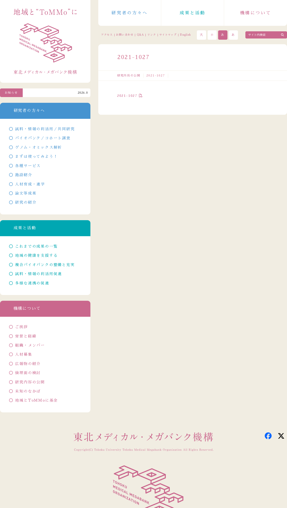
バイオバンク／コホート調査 (42, 138)
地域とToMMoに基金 (36, 400)
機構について (255, 13)
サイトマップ (168, 34)
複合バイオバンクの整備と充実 (45, 265)
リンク (151, 34)
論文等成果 (25, 193)
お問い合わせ (124, 34)
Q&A (140, 34)
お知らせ (11, 92)
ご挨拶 (21, 327)
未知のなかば (28, 391)
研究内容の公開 (128, 75)
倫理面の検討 (28, 373)
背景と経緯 (25, 336)
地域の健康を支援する (36, 255)
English (185, 34)
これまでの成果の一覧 (36, 246)
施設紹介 (23, 175)
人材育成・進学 (30, 184)
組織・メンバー (30, 345)
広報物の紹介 (28, 364)
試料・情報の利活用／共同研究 (45, 129)
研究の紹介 (25, 202)
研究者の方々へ (129, 13)
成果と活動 (192, 13)
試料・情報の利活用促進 (38, 274)
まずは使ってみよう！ (36, 156)
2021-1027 (127, 95)
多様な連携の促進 (32, 283)
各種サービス (28, 166)
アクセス (107, 34)
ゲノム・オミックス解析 (38, 147)
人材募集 (23, 354)
